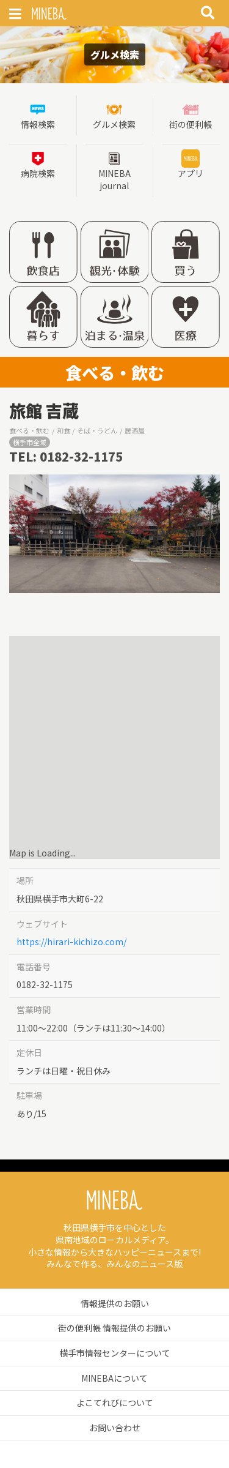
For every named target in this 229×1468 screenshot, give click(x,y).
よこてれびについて (114, 1402)
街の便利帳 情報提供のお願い (114, 1328)
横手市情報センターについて (114, 1353)
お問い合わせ (114, 1427)
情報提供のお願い (115, 1303)
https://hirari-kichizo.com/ (71, 941)
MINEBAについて (114, 1378)
